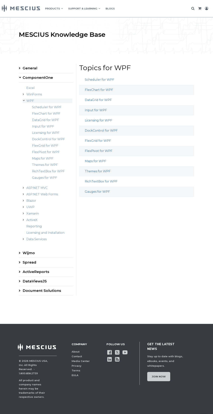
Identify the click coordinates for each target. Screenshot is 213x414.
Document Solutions (42, 290)
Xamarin (32, 213)
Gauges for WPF (44, 177)
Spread (29, 262)
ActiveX (32, 220)
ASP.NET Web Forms (42, 194)
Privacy (76, 365)
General (30, 68)
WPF (30, 101)
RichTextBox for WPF (48, 171)
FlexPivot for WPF (46, 152)
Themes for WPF (45, 165)
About (76, 351)
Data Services (36, 239)
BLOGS (110, 8)
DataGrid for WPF (45, 120)
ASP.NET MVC (37, 188)
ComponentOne (38, 77)
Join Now (159, 376)
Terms (76, 370)
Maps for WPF (42, 158)
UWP (30, 207)
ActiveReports (36, 272)
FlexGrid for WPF (45, 145)
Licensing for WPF (45, 133)
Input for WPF (43, 126)
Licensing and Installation (45, 233)
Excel (30, 88)
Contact (77, 356)
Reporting (34, 226)
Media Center (81, 361)
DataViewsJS (35, 281)
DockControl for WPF (48, 139)
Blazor (31, 200)
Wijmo (29, 253)
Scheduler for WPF (46, 107)
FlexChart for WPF (46, 113)
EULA (75, 375)
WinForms (34, 94)
